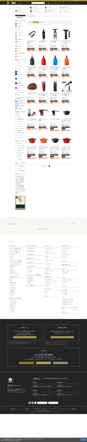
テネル (11, 269)
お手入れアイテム (30, 259)
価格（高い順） (43, 22)
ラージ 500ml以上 (31, 248)
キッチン (63, 269)
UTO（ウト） (12, 256)
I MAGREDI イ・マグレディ (67, 307)
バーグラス (12, 294)
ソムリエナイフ (47, 245)
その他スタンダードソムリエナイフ (51, 253)
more (25, 341)
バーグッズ (64, 261)
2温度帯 (29, 284)
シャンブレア (30, 273)
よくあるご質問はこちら (44, 367)
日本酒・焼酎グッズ (66, 265)
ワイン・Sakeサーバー (31, 287)
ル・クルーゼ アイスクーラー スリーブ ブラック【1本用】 (32, 68)
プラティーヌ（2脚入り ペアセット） (16, 250)
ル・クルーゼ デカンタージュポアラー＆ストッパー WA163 (67, 94)
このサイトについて (54, 414)
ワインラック (65, 250)
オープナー (46, 256)
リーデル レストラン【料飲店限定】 (16, 261)
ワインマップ (65, 256)
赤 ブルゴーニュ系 (13, 303)
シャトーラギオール (48, 250)
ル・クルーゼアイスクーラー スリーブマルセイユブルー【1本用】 (55, 68)
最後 (56, 166)
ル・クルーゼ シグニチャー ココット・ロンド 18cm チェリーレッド (31, 148)
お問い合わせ (44, 414)
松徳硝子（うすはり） (14, 266)
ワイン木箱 (64, 295)
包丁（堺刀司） (65, 274)
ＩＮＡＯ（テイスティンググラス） (16, 264)
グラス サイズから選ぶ (31, 245)
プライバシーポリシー (65, 414)
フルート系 (12, 311)
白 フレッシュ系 (13, 308)
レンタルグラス (63, 11)
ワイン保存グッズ (47, 278)
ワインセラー (34, 7)
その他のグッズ (49, 11)
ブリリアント (30, 270)
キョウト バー (12, 267)
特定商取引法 (75, 414)
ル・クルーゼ (47, 264)
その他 (64, 258)
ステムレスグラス (13, 284)
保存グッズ (18, 11)
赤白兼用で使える (13, 283)
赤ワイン (11, 280)
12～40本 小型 (30, 279)
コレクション (65, 253)
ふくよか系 (12, 313)
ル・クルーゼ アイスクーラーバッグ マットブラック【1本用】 (54, 94)
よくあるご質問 (35, 414)
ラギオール (64, 285)
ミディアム (29, 250)
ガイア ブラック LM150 (55, 119)
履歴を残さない (73, 223)
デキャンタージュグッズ (67, 248)
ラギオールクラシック (66, 283)
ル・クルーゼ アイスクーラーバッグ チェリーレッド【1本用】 (43, 94)
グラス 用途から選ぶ (13, 277)
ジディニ (46, 262)
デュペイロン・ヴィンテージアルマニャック (70, 311)
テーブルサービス (66, 255)
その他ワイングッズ (66, 245)
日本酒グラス (12, 291)
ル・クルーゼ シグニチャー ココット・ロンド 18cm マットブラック (66, 120)
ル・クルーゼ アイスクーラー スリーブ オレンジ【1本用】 (66, 68)
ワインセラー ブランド (31, 267)
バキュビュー (47, 287)
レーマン (11, 258)
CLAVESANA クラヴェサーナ (67, 306)
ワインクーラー (34, 11)
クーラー (46, 293)
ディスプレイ (64, 292)
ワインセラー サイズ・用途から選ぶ (34, 276)
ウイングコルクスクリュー (49, 261)
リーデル (11, 259)
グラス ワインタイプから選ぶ (15, 299)
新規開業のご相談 (61, 367)
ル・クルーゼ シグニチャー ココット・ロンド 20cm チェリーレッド (66, 148)
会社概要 (11, 414)
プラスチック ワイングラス (14, 274)
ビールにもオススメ (13, 289)
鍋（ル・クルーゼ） (66, 272)
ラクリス (46, 259)
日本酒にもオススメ (13, 292)
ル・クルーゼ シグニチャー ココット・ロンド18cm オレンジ (43, 148)
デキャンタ (46, 298)
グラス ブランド (12, 245)
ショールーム (18, 414)
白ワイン (11, 281)
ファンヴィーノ (30, 272)
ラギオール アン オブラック (49, 248)
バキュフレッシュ (48, 285)
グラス (17, 7)
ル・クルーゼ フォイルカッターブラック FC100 (31, 42)
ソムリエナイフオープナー (63, 7)
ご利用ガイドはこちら (76, 0)
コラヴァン (47, 273)
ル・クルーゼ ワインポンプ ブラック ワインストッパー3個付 (66, 42)
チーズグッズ (64, 288)
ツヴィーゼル (12, 255)
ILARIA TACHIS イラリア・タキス (68, 304)
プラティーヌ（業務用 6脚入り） (15, 248)
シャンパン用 (47, 265)
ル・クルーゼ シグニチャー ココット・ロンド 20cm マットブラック (54, 148)
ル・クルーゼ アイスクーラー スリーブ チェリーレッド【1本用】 (43, 68)
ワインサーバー (49, 7)
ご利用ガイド (26, 414)
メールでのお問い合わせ (27, 367)
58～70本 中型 (30, 281)
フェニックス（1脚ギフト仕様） (15, 253)
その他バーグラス (13, 272)
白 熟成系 (11, 306)
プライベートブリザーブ (49, 271)
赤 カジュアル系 (13, 305)
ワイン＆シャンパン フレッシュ (50, 284)
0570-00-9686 (43, 359)
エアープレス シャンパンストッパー (51, 282)
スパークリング (12, 286)
